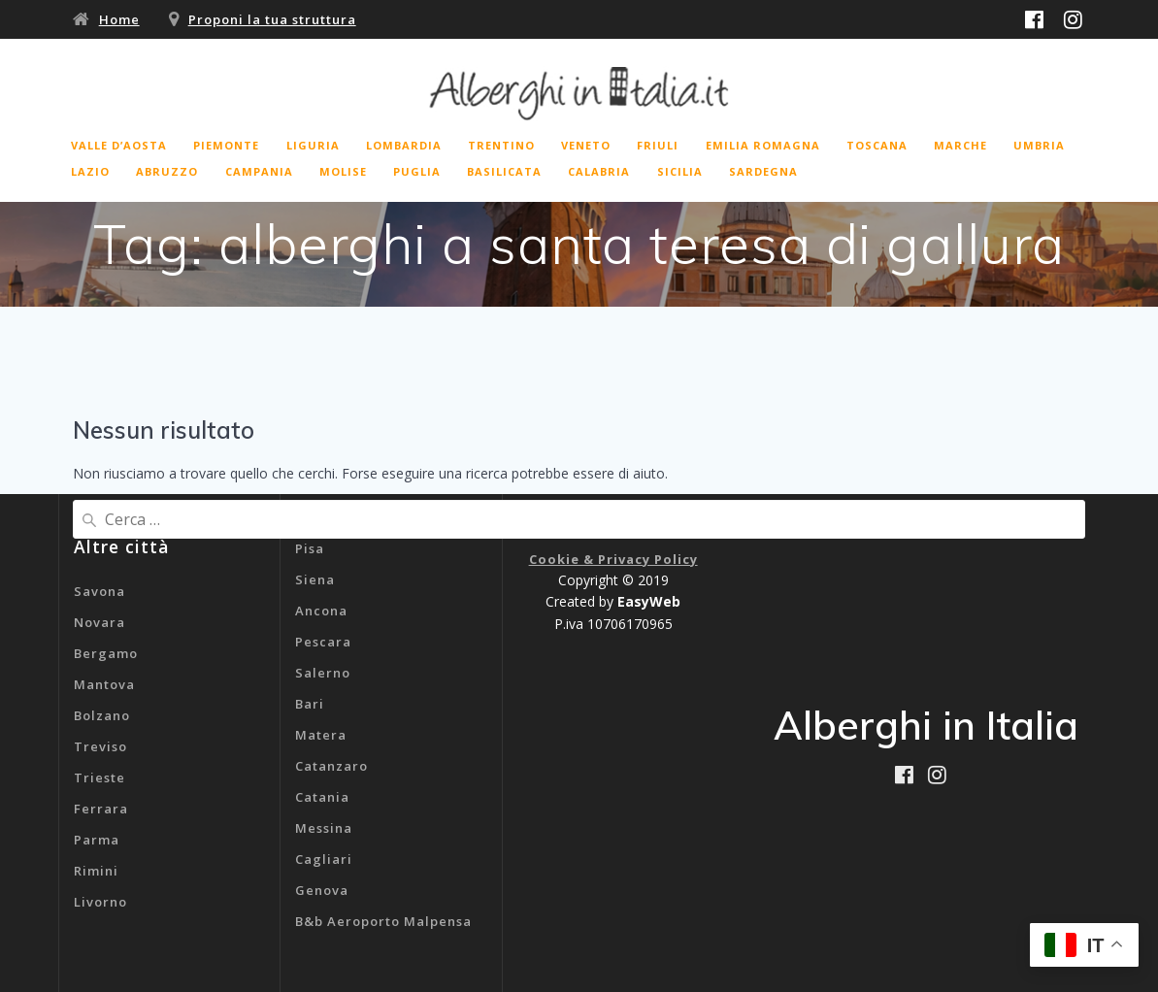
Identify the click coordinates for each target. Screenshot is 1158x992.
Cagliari (323, 859)
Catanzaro (331, 766)
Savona (99, 591)
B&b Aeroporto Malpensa (383, 921)
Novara (99, 622)
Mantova (104, 684)
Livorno (100, 901)
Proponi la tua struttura (272, 19)
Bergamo (106, 653)
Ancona (321, 610)
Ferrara (101, 808)
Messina (323, 828)
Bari (309, 703)
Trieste (99, 777)
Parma (96, 839)
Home (119, 19)
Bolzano (102, 715)
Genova (321, 890)
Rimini (96, 870)
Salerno (322, 672)
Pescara (323, 641)
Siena (315, 579)
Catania (322, 797)
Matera (321, 735)
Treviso (100, 746)
